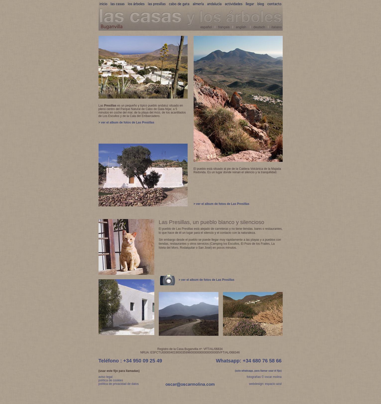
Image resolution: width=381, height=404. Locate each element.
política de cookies (111, 380)
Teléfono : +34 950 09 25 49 (130, 360)
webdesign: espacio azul (265, 384)
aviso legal (106, 377)
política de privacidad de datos (119, 384)
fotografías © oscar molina (264, 377)
